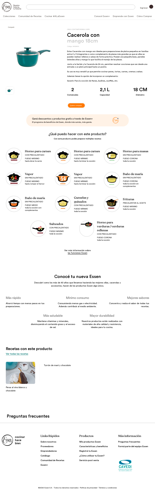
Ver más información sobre (77, 251)
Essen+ (44, 465)
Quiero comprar (76, 105)
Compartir (11, 27)
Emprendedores (49, 451)
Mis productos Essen (90, 442)
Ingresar (146, 7)
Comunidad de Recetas (30, 16)
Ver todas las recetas (20, 354)
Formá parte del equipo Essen (133, 447)
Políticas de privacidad (88, 488)
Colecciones (9, 16)
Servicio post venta (89, 460)
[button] (146, 358)
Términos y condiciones (108, 488)
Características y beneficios (93, 447)
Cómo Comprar (144, 16)
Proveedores (47, 447)
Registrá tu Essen (88, 451)
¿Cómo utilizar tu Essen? (92, 456)
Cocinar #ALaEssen (55, 16)
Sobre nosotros (48, 442)
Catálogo (45, 456)
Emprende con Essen (123, 16)
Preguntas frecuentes (129, 442)
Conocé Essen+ (102, 16)
